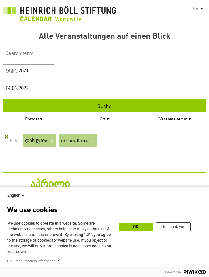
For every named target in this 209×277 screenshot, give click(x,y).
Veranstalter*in (173, 119)
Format (32, 119)
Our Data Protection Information (31, 261)
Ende (11, 88)
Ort (103, 119)
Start (11, 71)
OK (135, 226)
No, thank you (173, 226)
